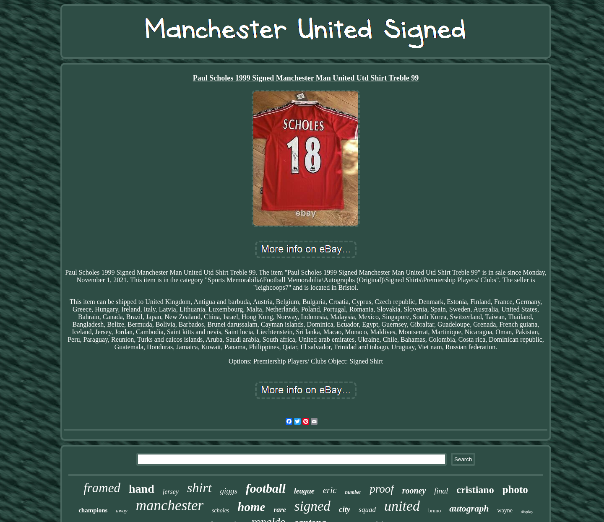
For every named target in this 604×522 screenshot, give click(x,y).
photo (515, 489)
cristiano (475, 489)
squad (367, 510)
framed (101, 487)
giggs (228, 490)
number (353, 492)
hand (141, 488)
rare (279, 510)
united (402, 506)
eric (330, 490)
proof (382, 489)
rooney (414, 490)
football (266, 488)
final (441, 491)
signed (312, 506)
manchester (169, 505)
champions (92, 510)
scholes (220, 510)
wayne (505, 510)
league (304, 491)
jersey (171, 491)
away (121, 510)
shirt (199, 487)
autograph (469, 508)
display (527, 511)
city (344, 509)
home (251, 507)
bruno (434, 510)
